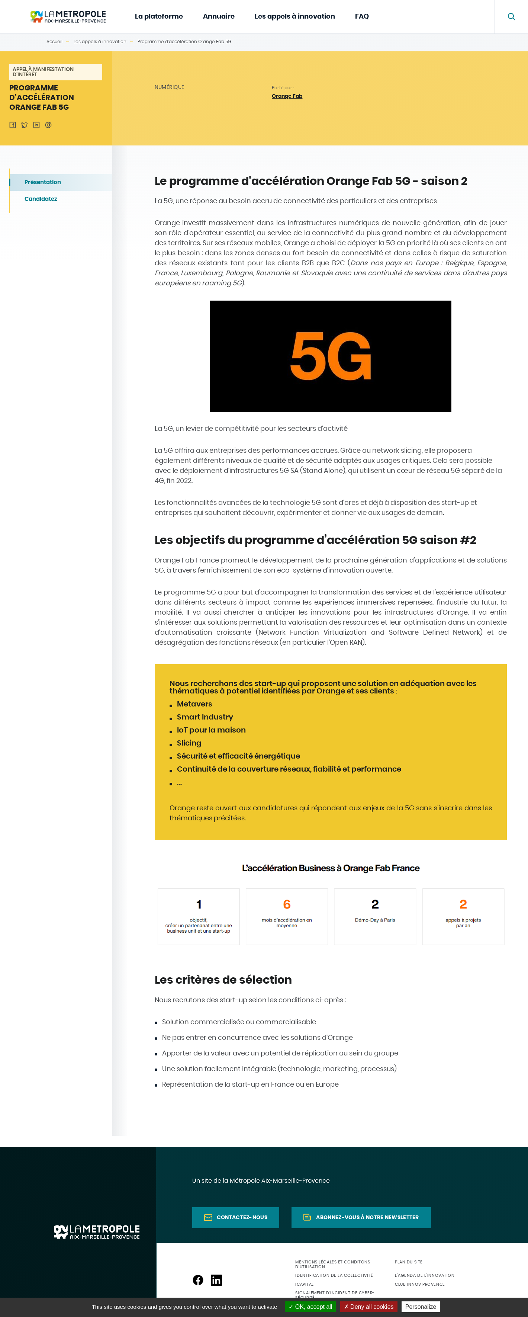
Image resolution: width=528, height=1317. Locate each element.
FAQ (362, 16)
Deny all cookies (369, 1307)
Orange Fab (287, 96)
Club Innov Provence (420, 1284)
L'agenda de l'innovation (424, 1275)
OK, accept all (310, 1307)
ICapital (304, 1284)
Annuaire (219, 16)
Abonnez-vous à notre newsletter (367, 1217)
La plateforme (159, 16)
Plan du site (409, 1262)
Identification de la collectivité (334, 1275)
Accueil (54, 41)
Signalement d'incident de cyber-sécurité (334, 1295)
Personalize (421, 1307)
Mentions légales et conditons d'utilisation (332, 1264)
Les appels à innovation (295, 16)
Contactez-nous (242, 1217)
